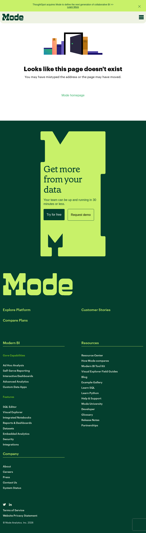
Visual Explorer (13, 412)
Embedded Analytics (16, 433)
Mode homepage (73, 95)
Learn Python (90, 393)
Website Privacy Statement (20, 515)
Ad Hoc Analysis (13, 365)
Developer (88, 409)
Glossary (87, 414)
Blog (84, 377)
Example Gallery (91, 382)
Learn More (73, 7)
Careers (8, 471)
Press (6, 477)
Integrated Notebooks (17, 417)
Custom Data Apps (15, 386)
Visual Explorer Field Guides (99, 371)
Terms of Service (13, 510)
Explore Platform (17, 309)
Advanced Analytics (16, 381)
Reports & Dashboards (17, 422)
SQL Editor (10, 406)
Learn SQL (88, 387)
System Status (12, 487)
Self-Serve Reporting (16, 370)
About (7, 466)
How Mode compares (95, 360)
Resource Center (92, 355)
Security (8, 439)
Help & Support (91, 398)
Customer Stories (95, 309)
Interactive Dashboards (18, 376)
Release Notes (90, 420)
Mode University (92, 403)
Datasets (8, 428)
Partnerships (89, 425)
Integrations (11, 444)
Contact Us (10, 482)
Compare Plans (15, 320)
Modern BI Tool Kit (93, 366)
